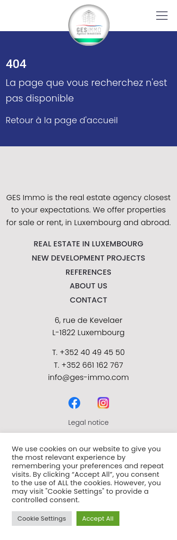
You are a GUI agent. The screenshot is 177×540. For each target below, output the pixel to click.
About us (88, 285)
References (88, 272)
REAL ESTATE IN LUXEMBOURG (88, 243)
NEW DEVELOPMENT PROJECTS (88, 258)
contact (88, 300)
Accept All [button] (98, 518)
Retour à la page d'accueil (62, 120)
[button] (161, 15)
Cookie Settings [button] (41, 518)
